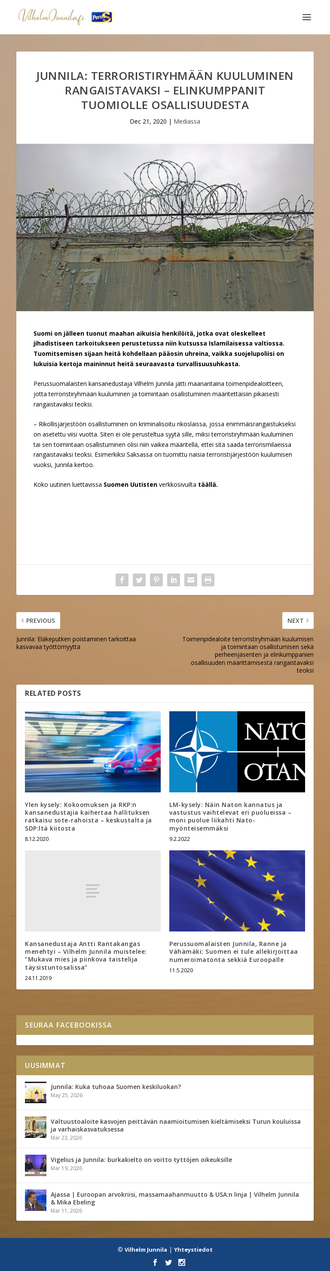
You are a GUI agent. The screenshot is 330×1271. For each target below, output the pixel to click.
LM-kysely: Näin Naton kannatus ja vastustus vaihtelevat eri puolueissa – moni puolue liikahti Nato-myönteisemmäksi (230, 816)
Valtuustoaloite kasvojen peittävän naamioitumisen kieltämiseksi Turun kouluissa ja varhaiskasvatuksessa (176, 1125)
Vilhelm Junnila (146, 1249)
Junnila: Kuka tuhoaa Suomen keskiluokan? (116, 1087)
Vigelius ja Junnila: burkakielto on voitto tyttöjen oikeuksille (141, 1160)
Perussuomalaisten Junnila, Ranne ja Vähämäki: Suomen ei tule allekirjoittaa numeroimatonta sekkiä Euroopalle (233, 951)
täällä (207, 484)
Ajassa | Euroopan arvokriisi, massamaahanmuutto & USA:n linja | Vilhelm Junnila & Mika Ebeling (175, 1198)
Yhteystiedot (193, 1249)
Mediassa (187, 121)
